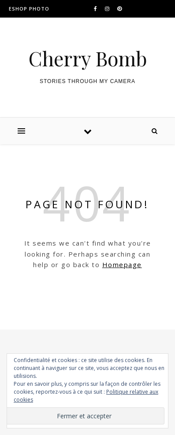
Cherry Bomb (88, 58)
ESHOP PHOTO (29, 8)
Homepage (122, 264)
